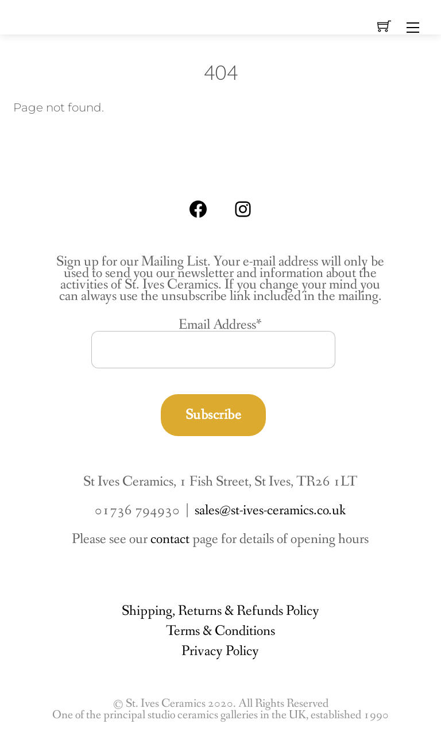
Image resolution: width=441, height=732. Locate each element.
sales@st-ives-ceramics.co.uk (270, 510)
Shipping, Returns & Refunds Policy (220, 611)
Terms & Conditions (220, 631)
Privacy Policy (220, 651)
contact (169, 539)
